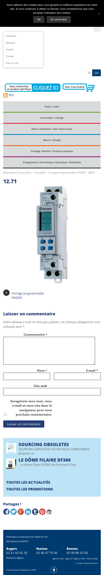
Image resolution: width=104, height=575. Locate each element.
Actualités (11, 35)
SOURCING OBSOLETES (44, 444)
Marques (10, 42)
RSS (8, 95)
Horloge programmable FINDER (67, 172)
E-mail (92, 370)
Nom (42, 370)
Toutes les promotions (29, 489)
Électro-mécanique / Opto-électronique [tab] (52, 128)
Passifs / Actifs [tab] (52, 106)
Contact (10, 56)
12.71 (10, 181)
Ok (39, 19)
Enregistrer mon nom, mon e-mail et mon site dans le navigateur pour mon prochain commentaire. (31, 408)
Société (9, 49)
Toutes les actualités (28, 482)
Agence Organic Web (75, 558)
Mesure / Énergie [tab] (52, 139)
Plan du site (12, 62)
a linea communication (87, 563)
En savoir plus (59, 19)
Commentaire (35, 334)
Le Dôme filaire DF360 (45, 460)
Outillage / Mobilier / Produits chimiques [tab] (52, 151)
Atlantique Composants (17, 172)
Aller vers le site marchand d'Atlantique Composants (78, 87)
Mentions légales (15, 557)
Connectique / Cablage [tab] (51, 117)
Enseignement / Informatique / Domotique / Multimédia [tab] (52, 162)
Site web (40, 386)
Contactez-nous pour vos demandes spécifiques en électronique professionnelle (32, 87)
